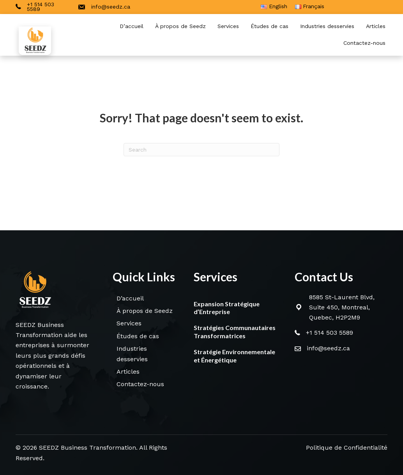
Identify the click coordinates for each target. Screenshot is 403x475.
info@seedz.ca (328, 348)
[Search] (201, 149)
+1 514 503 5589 (329, 332)
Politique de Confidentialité (346, 447)
